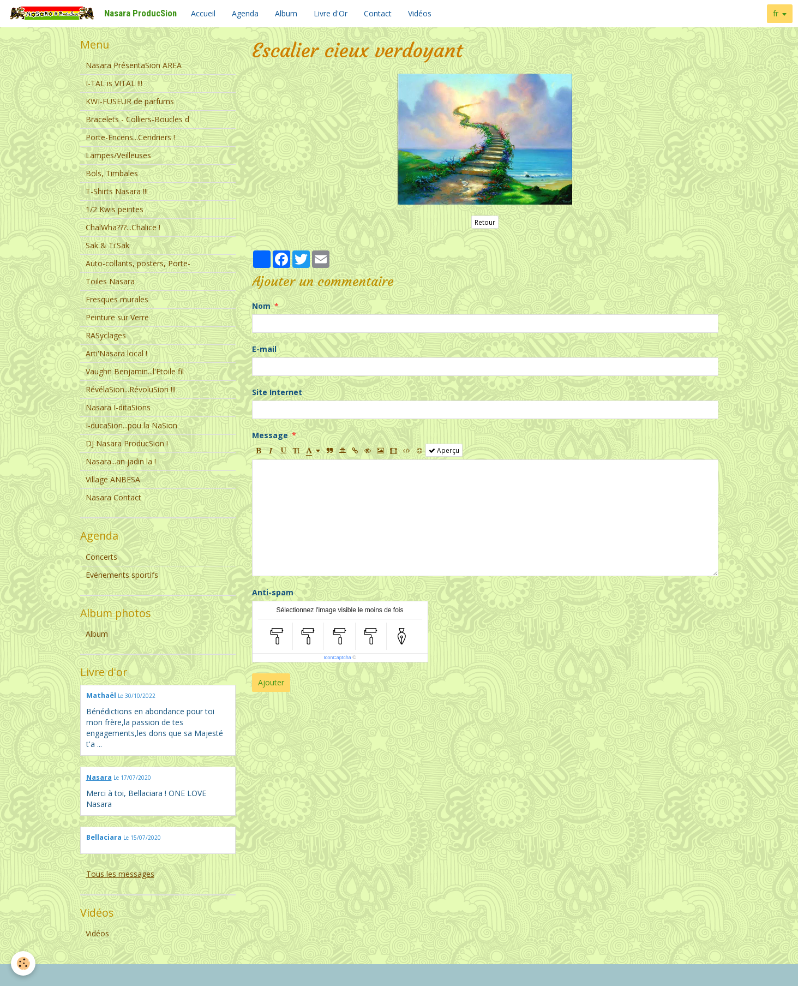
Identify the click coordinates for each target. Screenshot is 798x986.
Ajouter (271, 682)
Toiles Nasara (110, 281)
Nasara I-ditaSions (118, 407)
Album (286, 13)
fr (775, 13)
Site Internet (277, 392)
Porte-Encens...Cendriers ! (130, 137)
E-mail (264, 349)
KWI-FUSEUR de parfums (130, 101)
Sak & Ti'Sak (107, 245)
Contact (378, 13)
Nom (261, 306)
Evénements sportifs (122, 575)
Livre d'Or (330, 13)
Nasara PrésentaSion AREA (134, 65)
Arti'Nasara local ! (116, 353)
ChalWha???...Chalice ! (123, 227)
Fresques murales (117, 299)
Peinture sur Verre (117, 317)
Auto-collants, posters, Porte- (138, 263)
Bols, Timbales (112, 173)
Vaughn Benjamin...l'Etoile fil (135, 371)
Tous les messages (120, 874)
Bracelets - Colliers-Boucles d (137, 119)
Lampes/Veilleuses (118, 155)
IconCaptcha (337, 657)
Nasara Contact (113, 497)
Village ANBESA (113, 479)
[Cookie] (23, 963)
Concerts (101, 557)
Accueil (203, 13)
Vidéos (419, 13)
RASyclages (106, 335)
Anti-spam (272, 592)
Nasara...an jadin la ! (121, 461)
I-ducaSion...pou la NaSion (131, 425)
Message (270, 435)
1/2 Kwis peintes (114, 209)
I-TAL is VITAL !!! (114, 83)
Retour (485, 222)
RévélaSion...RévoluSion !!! (131, 389)
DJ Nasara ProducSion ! (127, 443)
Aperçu (444, 450)
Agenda (245, 13)
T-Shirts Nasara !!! (117, 191)
